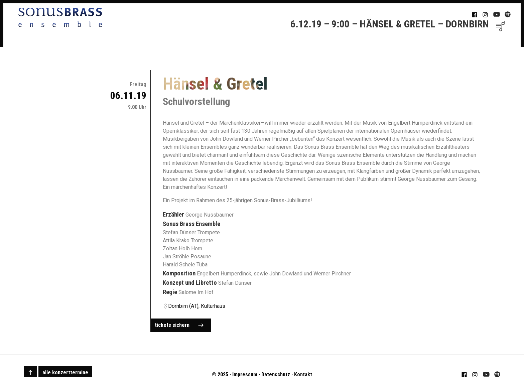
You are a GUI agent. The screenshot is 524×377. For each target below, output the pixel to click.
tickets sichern (179, 325)
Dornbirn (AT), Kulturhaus (196, 306)
